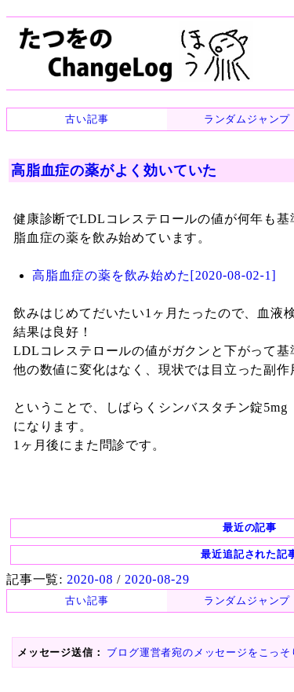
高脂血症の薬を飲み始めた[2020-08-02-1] (154, 275)
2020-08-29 (157, 579)
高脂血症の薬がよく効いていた (114, 170)
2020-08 (90, 579)
